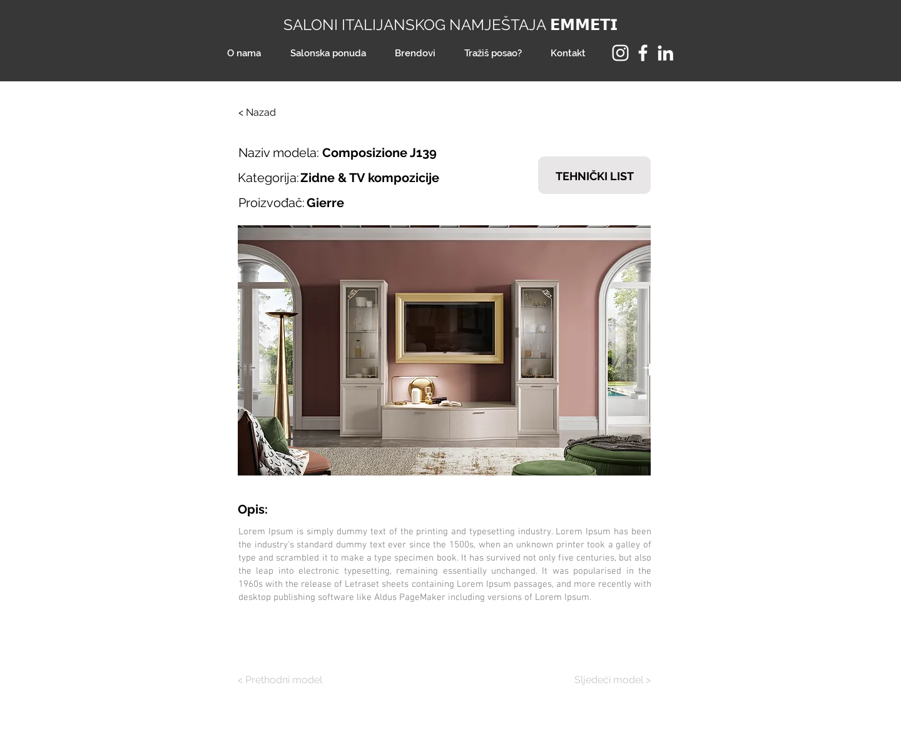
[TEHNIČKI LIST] (594, 175)
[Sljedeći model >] (604, 680)
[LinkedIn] (665, 53)
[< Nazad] (279, 112)
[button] (444, 350)
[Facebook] (643, 53)
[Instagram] (620, 53)
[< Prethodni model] (285, 680)
